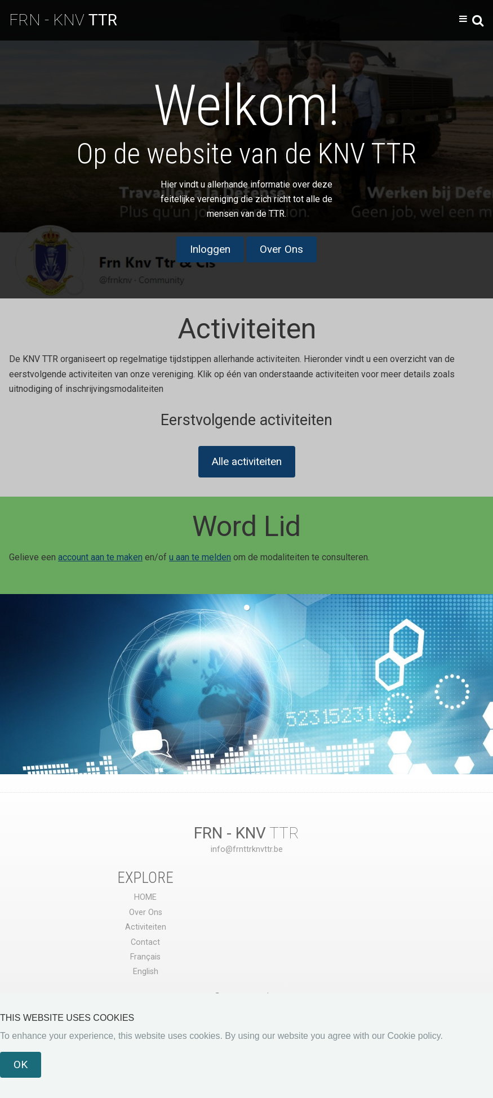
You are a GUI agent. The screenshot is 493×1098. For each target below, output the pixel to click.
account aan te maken (100, 557)
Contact (145, 942)
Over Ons (281, 249)
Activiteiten (145, 927)
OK (21, 1064)
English (145, 971)
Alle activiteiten (247, 461)
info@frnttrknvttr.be (247, 849)
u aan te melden (200, 557)
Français (145, 957)
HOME (145, 897)
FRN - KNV (63, 20)
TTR (246, 833)
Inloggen (210, 249)
